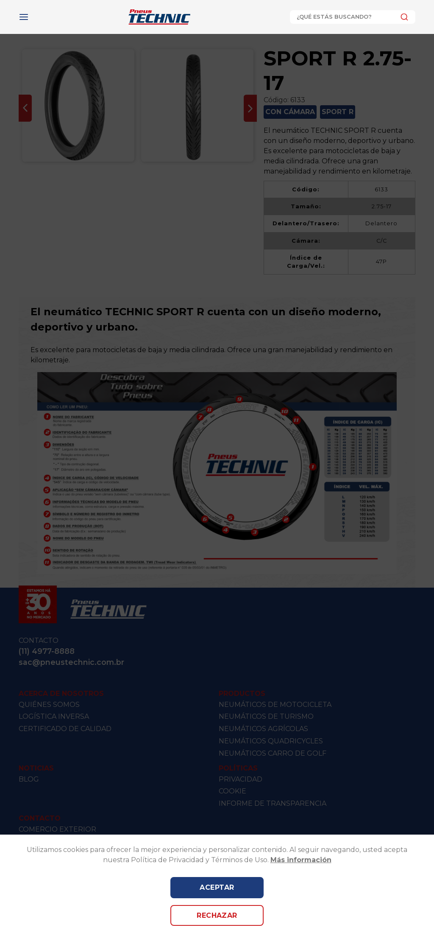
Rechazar (217, 915)
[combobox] (352, 17)
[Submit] (402, 17)
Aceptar (217, 887)
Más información (300, 860)
